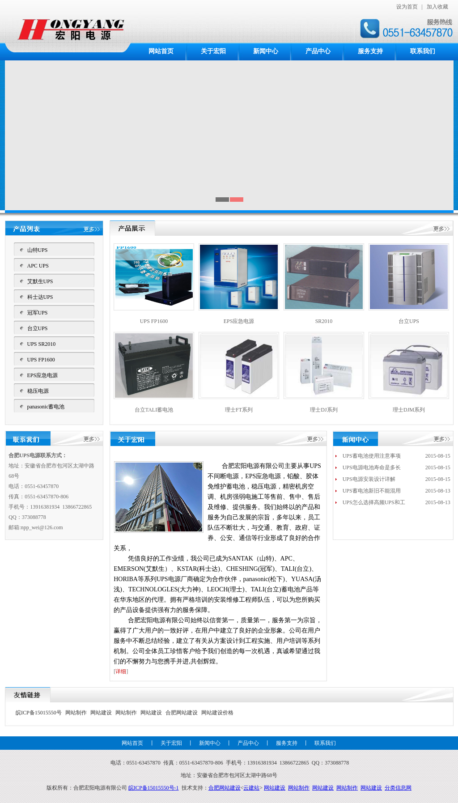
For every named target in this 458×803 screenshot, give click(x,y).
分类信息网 (398, 788)
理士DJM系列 (409, 410)
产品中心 (318, 51)
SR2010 (324, 321)
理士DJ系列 (323, 410)
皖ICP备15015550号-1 (153, 788)
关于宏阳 (213, 51)
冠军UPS (37, 313)
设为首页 (407, 7)
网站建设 (101, 713)
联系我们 (422, 51)
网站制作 (76, 713)
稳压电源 (38, 391)
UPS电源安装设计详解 (369, 479)
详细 (120, 671)
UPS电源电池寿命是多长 (372, 467)
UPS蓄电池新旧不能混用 (372, 491)
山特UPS (37, 250)
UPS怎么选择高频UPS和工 (374, 502)
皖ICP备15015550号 (39, 713)
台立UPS (37, 328)
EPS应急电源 (42, 375)
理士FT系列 (239, 410)
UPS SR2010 (41, 344)
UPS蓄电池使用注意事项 (372, 456)
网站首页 (161, 51)
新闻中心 (265, 51)
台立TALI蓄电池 (154, 410)
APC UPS (38, 266)
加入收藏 (437, 7)
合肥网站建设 (181, 713)
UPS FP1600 (41, 360)
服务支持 (370, 51)
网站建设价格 (217, 713)
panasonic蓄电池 (46, 407)
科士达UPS (40, 297)
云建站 (251, 788)
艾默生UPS (40, 281)
